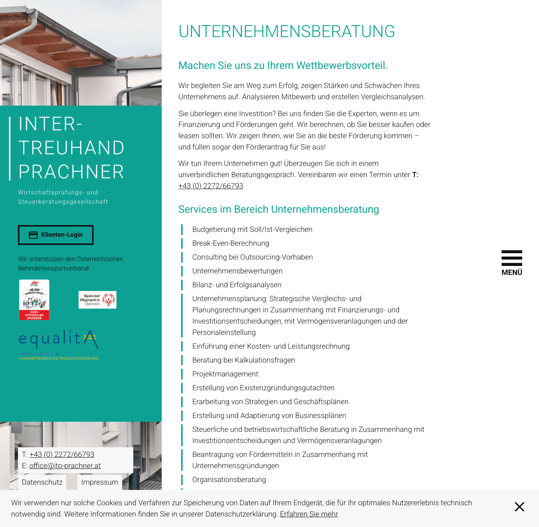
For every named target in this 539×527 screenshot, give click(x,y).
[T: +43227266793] (62, 454)
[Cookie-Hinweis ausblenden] (519, 508)
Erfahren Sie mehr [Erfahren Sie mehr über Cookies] (309, 514)
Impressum (99, 482)
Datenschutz (42, 482)
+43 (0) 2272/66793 (211, 186)
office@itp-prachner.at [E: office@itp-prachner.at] (65, 465)
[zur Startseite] (81, 159)
